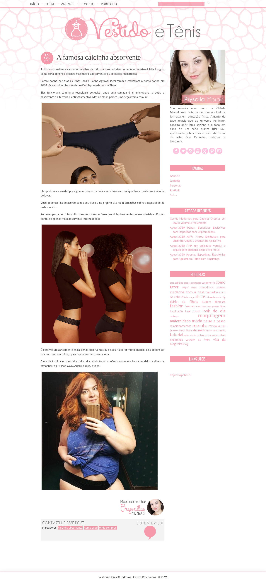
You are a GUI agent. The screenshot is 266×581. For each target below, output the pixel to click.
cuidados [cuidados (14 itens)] (221, 287)
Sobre (50, 4)
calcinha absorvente (70, 527)
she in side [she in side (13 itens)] (211, 330)
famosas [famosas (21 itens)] (220, 301)
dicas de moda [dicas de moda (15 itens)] (214, 297)
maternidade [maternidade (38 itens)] (180, 321)
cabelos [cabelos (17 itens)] (179, 282)
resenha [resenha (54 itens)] (200, 325)
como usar (90, 527)
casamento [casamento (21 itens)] (208, 282)
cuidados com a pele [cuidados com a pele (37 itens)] (187, 292)
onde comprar (107, 527)
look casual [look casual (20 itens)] (192, 311)
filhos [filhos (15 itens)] (223, 306)
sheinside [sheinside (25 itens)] (199, 330)
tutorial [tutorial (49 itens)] (176, 334)
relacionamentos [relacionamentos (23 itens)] (180, 325)
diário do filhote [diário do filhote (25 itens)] (184, 302)
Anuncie (67, 4)
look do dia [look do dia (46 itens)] (213, 310)
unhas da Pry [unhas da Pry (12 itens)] (190, 335)
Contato (87, 4)
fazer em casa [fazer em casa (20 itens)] (193, 306)
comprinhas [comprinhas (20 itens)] (206, 287)
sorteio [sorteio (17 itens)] (221, 330)
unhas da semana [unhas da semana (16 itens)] (207, 335)
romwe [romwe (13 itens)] (182, 330)
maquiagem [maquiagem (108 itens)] (211, 315)
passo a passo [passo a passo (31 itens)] (214, 321)
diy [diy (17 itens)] (223, 297)
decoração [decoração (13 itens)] (190, 297)
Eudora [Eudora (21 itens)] (206, 301)
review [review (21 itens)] (213, 325)
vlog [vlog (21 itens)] (185, 344)
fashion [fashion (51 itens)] (176, 305)
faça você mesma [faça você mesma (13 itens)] (210, 306)
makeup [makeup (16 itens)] (174, 316)
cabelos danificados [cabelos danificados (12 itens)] (192, 283)
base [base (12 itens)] (172, 283)
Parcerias (175, 185)
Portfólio (109, 4)
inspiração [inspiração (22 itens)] (176, 311)
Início (34, 4)
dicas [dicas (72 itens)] (201, 296)
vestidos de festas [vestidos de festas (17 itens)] (198, 339)
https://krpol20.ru (180, 375)
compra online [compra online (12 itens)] (189, 287)
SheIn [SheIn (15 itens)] (189, 330)
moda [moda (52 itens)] (197, 320)
